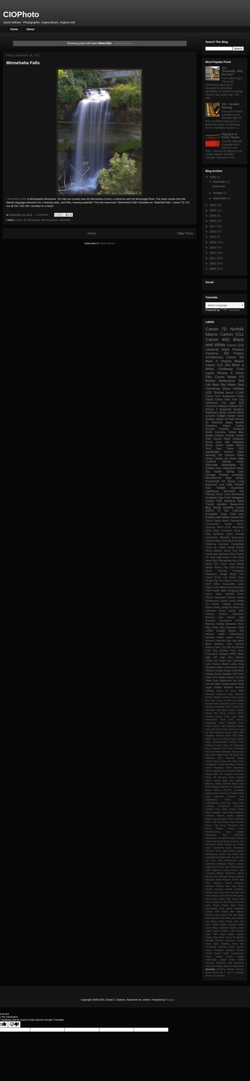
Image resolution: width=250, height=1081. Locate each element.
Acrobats (231, 771)
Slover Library (214, 458)
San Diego (211, 921)
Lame (230, 729)
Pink (219, 500)
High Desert (229, 851)
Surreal (240, 940)
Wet (241, 630)
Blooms (232, 597)
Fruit (234, 550)
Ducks (208, 607)
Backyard (210, 694)
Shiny (241, 624)
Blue (208, 507)
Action (220, 637)
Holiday (238, 388)
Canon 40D (217, 339)
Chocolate (224, 703)
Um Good (238, 680)
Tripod (209, 399)
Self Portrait (237, 567)
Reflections (227, 381)
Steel (241, 627)
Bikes (241, 640)
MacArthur (231, 873)
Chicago (210, 474)
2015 (213, 236)
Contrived (239, 806)
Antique (239, 637)
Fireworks (232, 825)
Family (209, 580)
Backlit (240, 422)
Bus (207, 700)
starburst (220, 975)
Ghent (233, 406)
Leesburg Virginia (226, 864)
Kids (241, 550)
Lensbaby (238, 474)
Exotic (226, 822)
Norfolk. (209, 892)
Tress (208, 956)
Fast (216, 825)
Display (230, 815)
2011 (213, 258)
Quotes (208, 911)
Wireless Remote (234, 687)
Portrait (229, 435)
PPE (228, 899)
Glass (226, 388)
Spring (230, 471)
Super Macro (235, 445)
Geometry (239, 835)
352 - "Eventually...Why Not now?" (232, 71)
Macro (211, 334)
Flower (231, 415)
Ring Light (216, 557)
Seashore (230, 758)
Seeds (215, 924)
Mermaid (223, 876)
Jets (213, 729)
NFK (241, 732)
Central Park (211, 703)
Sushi (208, 944)
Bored (208, 787)
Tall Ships (230, 764)
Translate (230, 310)
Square (240, 934)
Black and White (224, 342)
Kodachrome (231, 860)
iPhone (209, 597)
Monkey (240, 876)
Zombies (239, 972)
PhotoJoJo (217, 902)
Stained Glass (213, 540)
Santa (221, 921)
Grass (222, 723)
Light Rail (236, 402)
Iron (242, 857)
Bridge (223, 574)
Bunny (208, 790)
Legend (209, 867)
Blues (208, 530)
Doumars (239, 604)
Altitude (240, 771)
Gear (224, 835)
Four (241, 828)
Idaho (208, 857)
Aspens (240, 777)
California (210, 544)
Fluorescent (211, 719)
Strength (209, 940)
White (222, 634)
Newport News (223, 735)
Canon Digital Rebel (217, 520)
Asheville (220, 640)
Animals (222, 570)
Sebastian (230, 624)
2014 (213, 242)
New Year (230, 886)
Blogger (170, 999)
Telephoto (211, 412)
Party (241, 742)
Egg (215, 819)
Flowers (238, 349)
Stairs (223, 761)
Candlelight (237, 544)
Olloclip (226, 461)
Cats (241, 471)
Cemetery (211, 425)
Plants (226, 425)
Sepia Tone (211, 677)
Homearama (211, 854)
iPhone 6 (223, 406)
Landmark (238, 660)
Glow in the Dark (234, 580)
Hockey (240, 851)
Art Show (230, 691)
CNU (229, 644)
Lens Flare (218, 867)
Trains (230, 448)
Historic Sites (234, 451)
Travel (208, 767)
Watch (233, 684)
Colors (219, 399)
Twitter (240, 956)
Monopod (210, 879)
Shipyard (232, 924)
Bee (229, 640)
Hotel (235, 854)
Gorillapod (210, 844)
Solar (222, 934)
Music (235, 732)
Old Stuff (234, 892)
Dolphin (240, 815)
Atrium (208, 780)
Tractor (217, 953)
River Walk (217, 755)
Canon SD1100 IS (223, 647)
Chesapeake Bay (227, 560)
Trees (240, 396)
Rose (240, 461)
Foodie (219, 828)
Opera (241, 895)
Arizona (209, 640)
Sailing (220, 624)
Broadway (239, 787)
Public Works (225, 908)
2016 (213, 231)
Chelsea (232, 796)
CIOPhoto (21, 14)
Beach (230, 392)
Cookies (209, 809)
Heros (218, 851)
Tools (224, 540)
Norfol (241, 886)
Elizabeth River (226, 819)
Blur (241, 432)
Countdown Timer (222, 707)
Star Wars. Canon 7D (225, 937)
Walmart (228, 966)
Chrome (239, 647)
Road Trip (227, 755)
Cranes (232, 809)
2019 (213, 215)
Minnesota (34, 219)
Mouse (228, 732)
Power (216, 905)
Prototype (239, 748)
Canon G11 (232, 334)
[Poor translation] (14, 1024)
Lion (236, 729)
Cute (241, 707)
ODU (234, 735)
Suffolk (209, 630)
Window (240, 969)
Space (231, 934)
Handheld (218, 534)
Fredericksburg (212, 832)
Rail (232, 911)
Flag (207, 534)
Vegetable (219, 767)
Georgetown (211, 838)
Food (227, 497)
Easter (232, 577)
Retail (225, 517)
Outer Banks (218, 899)
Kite (229, 660)
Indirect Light (219, 726)
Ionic (207, 729)
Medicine (219, 732)
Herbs (228, 848)
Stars (241, 761)
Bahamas (221, 694)
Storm (208, 594)
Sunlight (220, 630)
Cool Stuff (221, 809)
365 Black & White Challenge (224, 367)
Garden (210, 517)
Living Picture (230, 870)
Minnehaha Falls (23, 62)
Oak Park (224, 892)
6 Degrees (216, 771)
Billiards (240, 780)
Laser (241, 584)
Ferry (223, 825)
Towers (240, 950)
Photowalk (239, 745)
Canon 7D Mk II (224, 700)
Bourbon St (227, 787)
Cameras (224, 544)
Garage (240, 832)
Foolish (231, 828)
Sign (220, 497)
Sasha (240, 425)
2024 (213, 205)
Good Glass (223, 841)
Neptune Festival (214, 886)
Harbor (209, 567)
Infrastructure (224, 857)
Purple (215, 590)
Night (225, 349)
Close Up (211, 547)
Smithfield (224, 928)
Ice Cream (220, 660)
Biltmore (218, 697)
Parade (233, 742)
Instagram (238, 497)
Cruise (230, 547)
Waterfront (239, 767)
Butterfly (228, 507)
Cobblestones (212, 803)
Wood (208, 972)
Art (223, 481)
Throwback (210, 947)
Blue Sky (219, 385)
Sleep (215, 928)
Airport (229, 637)
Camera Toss (211, 793)
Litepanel (212, 349)
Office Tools (211, 739)
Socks (216, 931)
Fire (216, 564)
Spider (218, 471)
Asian (231, 777)
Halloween (229, 468)
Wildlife (218, 687)
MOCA (220, 873)
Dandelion (210, 710)
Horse (222, 854)
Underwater (211, 960)
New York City (234, 399)
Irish (237, 857)
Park (241, 899)
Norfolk (237, 329)
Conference (224, 806)
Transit (209, 504)
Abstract (209, 637)
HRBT (233, 654)
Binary (218, 783)
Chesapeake (237, 520)
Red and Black (236, 915)
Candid (233, 793)
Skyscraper (237, 537)
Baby (225, 780)
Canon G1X (213, 396)
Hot (228, 854)
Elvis (219, 822)
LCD (218, 729)
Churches (211, 406)
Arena (208, 777)
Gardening (210, 835)
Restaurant (228, 396)
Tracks (208, 953)
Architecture (214, 357)
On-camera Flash (227, 739)
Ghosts (240, 838)
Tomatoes (219, 950)
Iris (233, 857)
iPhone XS (210, 975)
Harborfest (218, 848)
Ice (242, 607)
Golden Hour (213, 468)
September (220, 198)
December (219, 181)
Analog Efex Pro (214, 774)
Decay (231, 481)
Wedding (221, 969)
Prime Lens (223, 494)
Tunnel (234, 517)
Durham (232, 713)
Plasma (231, 902)
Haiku (208, 848)
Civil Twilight (215, 487)
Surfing (221, 764)
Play (226, 567)
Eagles (208, 819)
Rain (208, 438)
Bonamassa (212, 600)
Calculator (239, 790)
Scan (220, 758)
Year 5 (230, 972)
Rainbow (210, 624)
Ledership (210, 864)
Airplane (222, 504)
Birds (241, 412)
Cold (208, 650)
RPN (217, 911)
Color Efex (238, 803)
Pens (208, 590)
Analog (219, 691)
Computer (211, 513)
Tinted (208, 950)
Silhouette (211, 464)
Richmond (237, 494)
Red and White (213, 752)
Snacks (233, 928)
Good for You (237, 841)
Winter (222, 412)
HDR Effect (212, 584)
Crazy (241, 809)
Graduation (210, 723)
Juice (213, 860)
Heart (241, 654)
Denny (232, 710)
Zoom (241, 594)
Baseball (239, 694)
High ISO (211, 657)
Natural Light (235, 617)
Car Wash (239, 700)
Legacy (240, 864)
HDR (218, 517)
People (219, 670)
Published (239, 908)
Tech (208, 448)
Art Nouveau (220, 777)
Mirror (240, 524)
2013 (213, 247)
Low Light (225, 484)
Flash (227, 438)
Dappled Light (220, 812)
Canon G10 (235, 345)
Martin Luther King (233, 664)
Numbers (210, 620)
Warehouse (238, 966)
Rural (208, 918)
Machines (223, 554)
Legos (208, 587)
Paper (235, 899)
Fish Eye (237, 513)
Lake (241, 860)
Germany (231, 838)
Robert (210, 381)
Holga (208, 726)
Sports (231, 677)
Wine (231, 540)
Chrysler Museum (231, 428)
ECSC (241, 713)
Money (231, 876)
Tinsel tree (218, 186)
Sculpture (211, 497)
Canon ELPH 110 (216, 577)
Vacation (209, 963)
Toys (219, 448)
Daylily (228, 524)
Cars (218, 442)
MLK (211, 732)
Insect (222, 610)
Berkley (209, 697)
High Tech (226, 657)
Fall (227, 442)
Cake (212, 700)
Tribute (218, 956)
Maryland (210, 667)
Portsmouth (212, 481)
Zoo (241, 517)
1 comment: (42, 214)
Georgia (222, 838)
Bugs (216, 530)
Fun (221, 580)
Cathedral (219, 796)
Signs (229, 422)
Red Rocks (221, 915)
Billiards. (209, 783)
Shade (223, 924)
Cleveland (226, 530)
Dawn (231, 812)
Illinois (215, 857)
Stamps (209, 937)
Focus (208, 828)
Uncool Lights (213, 684)
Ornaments (225, 620)
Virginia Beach (232, 361)
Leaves (209, 500)
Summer (219, 940)
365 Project (234, 353)
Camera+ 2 (224, 793)
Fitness (218, 716)
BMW (241, 691)
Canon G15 (214, 365)
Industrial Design (235, 726)
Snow (208, 442)
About (30, 29)
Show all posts (123, 43)
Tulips (218, 594)
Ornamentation (220, 742)
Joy (207, 860)
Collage (226, 604)
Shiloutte (224, 537)
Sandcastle (211, 537)
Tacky (235, 944)
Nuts (216, 892)
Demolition (222, 710)
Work (208, 771)
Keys (220, 860)
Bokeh (209, 435)
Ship (207, 627)
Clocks (215, 604)
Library (232, 610)
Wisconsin (238, 527)
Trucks (229, 956)
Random (209, 915)
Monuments (231, 667)
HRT (241, 406)
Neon (240, 415)
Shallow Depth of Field (219, 419)
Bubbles (219, 644)
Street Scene (214, 445)
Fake (232, 822)
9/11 (224, 771)
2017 (213, 226)
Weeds (232, 630)
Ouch (208, 899)
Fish (242, 825)
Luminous (210, 873)
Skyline (223, 677)
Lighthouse (212, 491)
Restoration (238, 752)
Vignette (229, 594)
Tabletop (225, 944)
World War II (219, 972)
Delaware (239, 812)
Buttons (217, 790)
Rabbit (225, 911)
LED (208, 392)
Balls (230, 694)
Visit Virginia (217, 966)
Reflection (227, 752)
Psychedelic (211, 908)
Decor (208, 564)
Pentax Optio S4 (223, 745)
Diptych (220, 815)
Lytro (208, 664)
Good (213, 841)
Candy (223, 600)
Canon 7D (21, 219)
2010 (213, 263)
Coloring (209, 806)
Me (216, 876)
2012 (213, 252)
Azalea (217, 780)
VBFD (241, 960)
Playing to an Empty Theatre (231, 136)
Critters (234, 707)
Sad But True (217, 918)
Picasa (227, 670)
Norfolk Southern (214, 889)
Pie (225, 902)
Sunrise (210, 428)
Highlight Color (235, 723)
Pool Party (227, 748)
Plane (233, 554)
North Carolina (215, 432)
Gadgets (224, 654)
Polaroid (216, 748)
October (218, 193)
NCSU (235, 879)
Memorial (229, 491)
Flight (241, 716)
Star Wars (233, 761)
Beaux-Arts (237, 504)
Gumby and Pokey (234, 844)
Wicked (230, 969)
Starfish (240, 937)
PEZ (241, 448)
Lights (229, 534)
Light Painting (231, 867)
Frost (228, 832)
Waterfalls (65, 219)
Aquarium (229, 774)
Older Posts (185, 233)
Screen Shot (231, 921)
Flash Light (230, 716)
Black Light (238, 783)
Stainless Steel (234, 500)
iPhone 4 (224, 373)
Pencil (208, 902)
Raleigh (240, 911)
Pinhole (240, 620)
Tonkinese (211, 402)
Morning (210, 455)
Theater (239, 484)
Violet (228, 767)
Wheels (209, 634)
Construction (212, 524)
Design (240, 710)
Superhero (230, 940)
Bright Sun (237, 574)
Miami (220, 667)
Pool (234, 670)
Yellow (232, 432)
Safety (228, 918)
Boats (241, 597)
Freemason (211, 654)
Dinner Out (211, 713)
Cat (223, 402)
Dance (208, 812)
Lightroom (217, 870)
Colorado (238, 510)
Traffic (226, 953)
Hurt (242, 854)
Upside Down (227, 960)
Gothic (220, 844)
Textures (240, 764)
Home (14, 29)
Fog (216, 580)
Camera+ (212, 353)
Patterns (209, 745)
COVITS (228, 790)
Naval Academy (235, 883)
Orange (240, 534)
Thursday (222, 947)
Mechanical (226, 587)
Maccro (216, 664)
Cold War (226, 803)
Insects (232, 412)
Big (234, 640)
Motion (218, 567)
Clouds (217, 438)
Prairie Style (229, 905)
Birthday (227, 783)
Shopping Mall (236, 590)
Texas (208, 570)
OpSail (240, 739)
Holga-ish (226, 607)
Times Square (236, 947)
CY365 (239, 392)
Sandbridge (212, 451)
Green (240, 435)
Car (226, 510)
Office (241, 735)
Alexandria (220, 597)
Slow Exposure (49, 219)
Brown (241, 697)
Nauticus (218, 883)
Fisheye (224, 474)
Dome (223, 713)
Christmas (212, 388)
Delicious (209, 815)
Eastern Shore (222, 550)
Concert (210, 415)
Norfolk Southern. (234, 889)
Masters (209, 876)
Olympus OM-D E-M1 (218, 527)
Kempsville (229, 584)
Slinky (215, 627)
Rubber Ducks (213, 674)
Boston (216, 787)
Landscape (211, 554)
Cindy (241, 560)
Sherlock (217, 422)
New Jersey (235, 477)
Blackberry (211, 574)
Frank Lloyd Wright (232, 564)
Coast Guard (234, 799)
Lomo (216, 587)
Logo (241, 870)
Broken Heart (230, 697)
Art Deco (239, 540)
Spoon (216, 761)
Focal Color (227, 719)
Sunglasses (211, 764)
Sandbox (227, 674)
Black (208, 644)
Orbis (208, 742)
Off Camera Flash (231, 455)
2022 (213, 210)
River (241, 670)
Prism (241, 905)
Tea (242, 944)
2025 (213, 177)
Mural (218, 879)
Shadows (238, 438)
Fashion (209, 716)
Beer (231, 780)
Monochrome (213, 477)
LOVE (224, 729)
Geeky (216, 607)
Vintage (225, 684)
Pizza (208, 748)
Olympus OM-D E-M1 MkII (224, 895)
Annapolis (238, 570)
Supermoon (225, 680)
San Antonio (238, 918)
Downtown (237, 487)
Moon (240, 468)
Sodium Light (228, 931)
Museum (227, 879)
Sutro (216, 944)
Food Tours (237, 650)
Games (240, 719)
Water (232, 385)
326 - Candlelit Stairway (230, 106)
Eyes (241, 577)
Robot (236, 755)
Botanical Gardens (232, 409)
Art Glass (231, 458)
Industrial (210, 610)
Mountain (239, 587)
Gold (207, 841)
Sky (207, 471)
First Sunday (220, 650)
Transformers (237, 953)
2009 (213, 268)
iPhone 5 (211, 409)
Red (241, 385)
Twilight (221, 415)
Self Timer (238, 674)
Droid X (239, 530)
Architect (239, 774)
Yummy (209, 690)
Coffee (222, 547)
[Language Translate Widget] (224, 305)
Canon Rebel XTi (229, 377)
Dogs (224, 513)
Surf (214, 560)
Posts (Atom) (107, 243)
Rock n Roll (230, 557)
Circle (233, 703)
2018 (213, 220)
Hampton (238, 442)
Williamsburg (237, 634)
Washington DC (232, 464)
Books (217, 507)
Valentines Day (224, 963)
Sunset (219, 392)
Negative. (210, 735)
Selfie (224, 590)
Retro (208, 755)
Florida (219, 435)
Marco (241, 873)
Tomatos (230, 950)
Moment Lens (214, 617)
